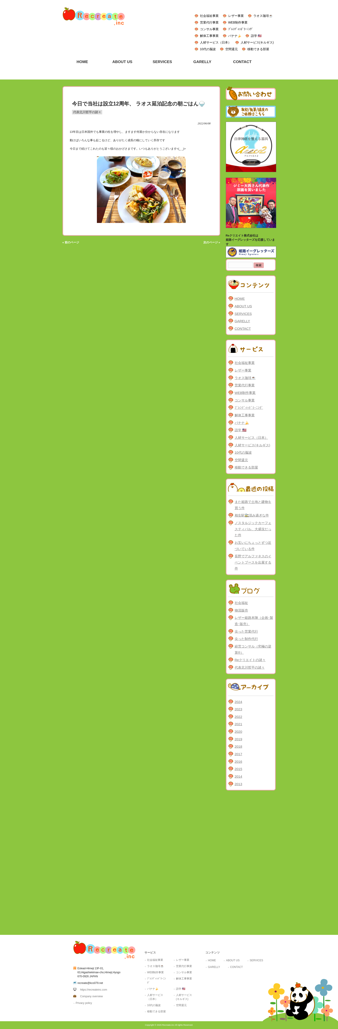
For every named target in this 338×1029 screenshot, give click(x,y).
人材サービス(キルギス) (257, 42)
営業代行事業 (209, 22)
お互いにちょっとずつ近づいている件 (253, 546)
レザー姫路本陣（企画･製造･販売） (254, 621)
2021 (238, 724)
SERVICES (243, 314)
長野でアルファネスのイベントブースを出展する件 (253, 562)
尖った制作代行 (246, 639)
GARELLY (242, 321)
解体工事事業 (209, 36)
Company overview (91, 996)
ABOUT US (243, 306)
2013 (238, 784)
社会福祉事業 (209, 16)
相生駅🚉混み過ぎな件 (252, 515)
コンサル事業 (209, 29)
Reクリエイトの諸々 (250, 660)
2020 (238, 731)
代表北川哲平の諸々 (87, 112)
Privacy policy (84, 1003)
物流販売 (241, 610)
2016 (238, 761)
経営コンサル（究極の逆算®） (253, 649)
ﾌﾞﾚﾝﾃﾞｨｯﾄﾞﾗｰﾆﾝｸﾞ (240, 29)
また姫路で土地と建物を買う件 (253, 505)
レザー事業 (236, 16)
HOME (240, 298)
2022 (238, 717)
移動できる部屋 (258, 49)
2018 (238, 746)
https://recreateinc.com (93, 989)
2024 (238, 702)
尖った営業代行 (246, 631)
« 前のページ (70, 242)
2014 (238, 776)
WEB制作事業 (238, 22)
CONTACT (243, 328)
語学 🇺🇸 (256, 36)
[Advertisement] (251, 861)
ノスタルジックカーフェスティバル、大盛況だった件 (253, 529)
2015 (238, 769)
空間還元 (231, 49)
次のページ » (211, 242)
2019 (238, 739)
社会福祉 (241, 603)
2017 (238, 754)
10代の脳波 (208, 49)
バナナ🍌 (234, 36)
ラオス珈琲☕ (263, 16)
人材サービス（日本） (215, 42)
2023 (238, 709)
